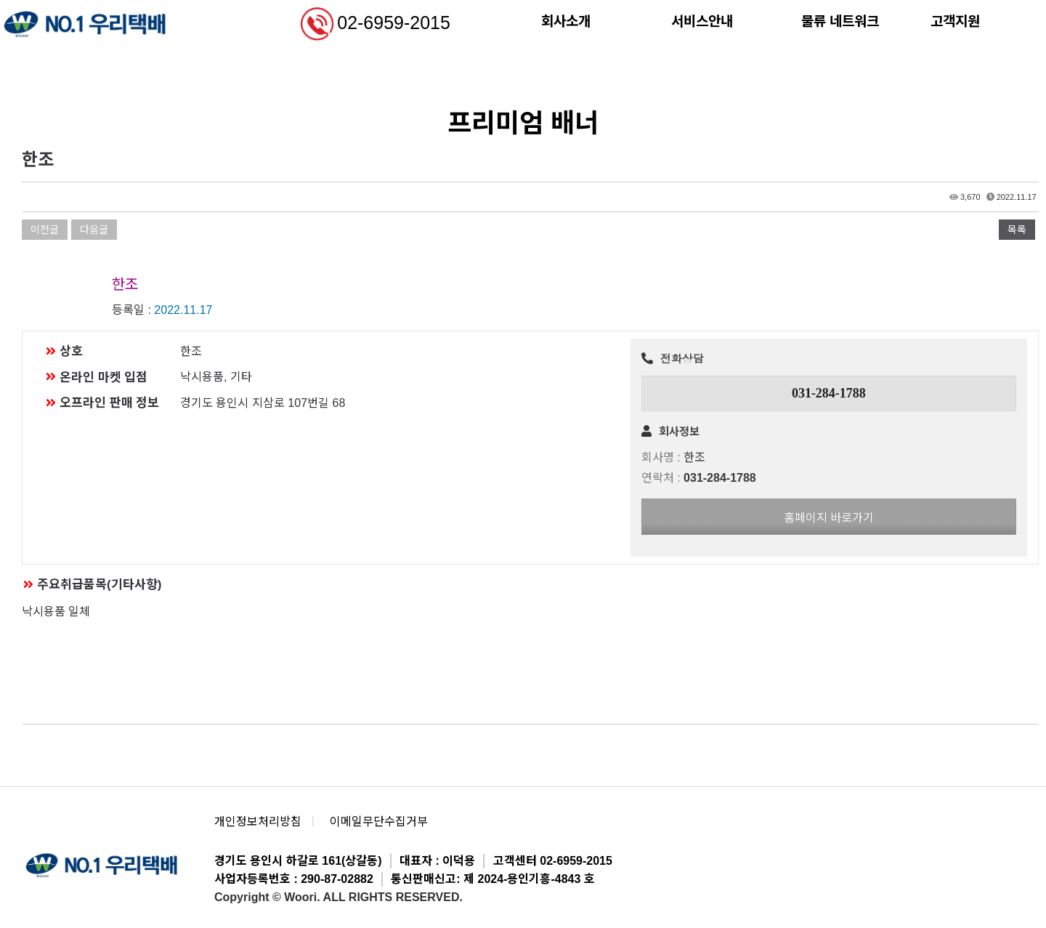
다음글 (94, 229)
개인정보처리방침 (257, 821)
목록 (1017, 229)
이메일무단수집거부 (379, 821)
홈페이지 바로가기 (829, 518)
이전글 (45, 229)
